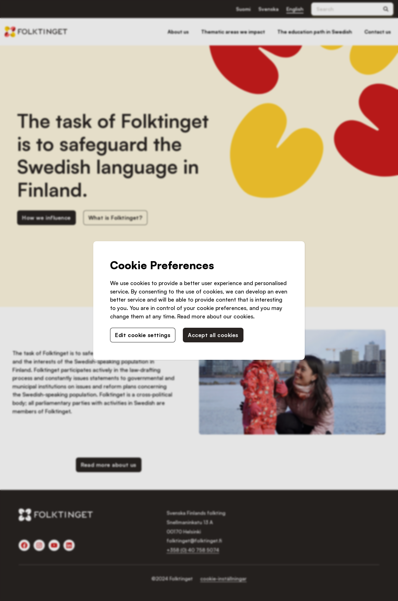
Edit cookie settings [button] (142, 334)
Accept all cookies (213, 334)
